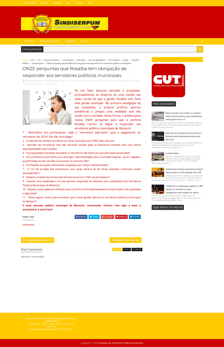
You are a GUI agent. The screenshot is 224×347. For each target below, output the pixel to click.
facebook (137, 249)
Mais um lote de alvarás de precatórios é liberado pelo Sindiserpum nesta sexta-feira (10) (184, 136)
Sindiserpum (38, 63)
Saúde (125, 60)
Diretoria (57, 3)
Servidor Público (37, 84)
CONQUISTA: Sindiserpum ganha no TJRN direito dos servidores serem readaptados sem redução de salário (184, 189)
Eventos (70, 41)
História (44, 3)
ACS (39, 60)
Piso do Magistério (97, 60)
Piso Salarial (114, 60)
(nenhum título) (172, 153)
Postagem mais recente (37, 240)
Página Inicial (29, 3)
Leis (68, 3)
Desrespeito (68, 60)
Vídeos (85, 41)
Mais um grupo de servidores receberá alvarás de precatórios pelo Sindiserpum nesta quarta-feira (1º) (184, 116)
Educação (81, 60)
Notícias (29, 41)
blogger (117, 249)
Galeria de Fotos (50, 41)
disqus (126, 249)
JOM (90, 3)
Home (25, 60)
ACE (32, 60)
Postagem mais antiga (125, 240)
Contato (79, 3)
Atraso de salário (51, 60)
